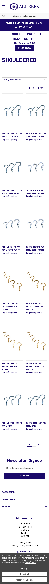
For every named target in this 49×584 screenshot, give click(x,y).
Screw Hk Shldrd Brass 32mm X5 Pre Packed (35, 307)
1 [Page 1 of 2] (29, 88)
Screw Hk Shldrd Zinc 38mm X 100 (12, 424)
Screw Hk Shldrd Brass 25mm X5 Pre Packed (11, 366)
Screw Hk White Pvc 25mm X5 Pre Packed (35, 248)
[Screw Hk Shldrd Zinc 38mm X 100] (12, 401)
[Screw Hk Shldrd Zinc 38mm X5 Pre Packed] (12, 112)
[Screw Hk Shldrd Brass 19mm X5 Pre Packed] (37, 342)
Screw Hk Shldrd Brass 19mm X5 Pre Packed (35, 366)
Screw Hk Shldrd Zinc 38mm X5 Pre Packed (12, 135)
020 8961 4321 (26, 551)
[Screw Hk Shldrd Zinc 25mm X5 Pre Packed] (12, 169)
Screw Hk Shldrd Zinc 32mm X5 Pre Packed (36, 135)
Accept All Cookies (24, 579)
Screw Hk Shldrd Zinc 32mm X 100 (36, 424)
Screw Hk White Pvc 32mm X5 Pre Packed (11, 248)
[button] (24, 48)
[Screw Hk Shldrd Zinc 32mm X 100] (37, 401)
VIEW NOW (24, 48)
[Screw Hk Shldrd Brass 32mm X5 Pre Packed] (37, 282)
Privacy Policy (30, 562)
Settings (24, 568)
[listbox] (28, 80)
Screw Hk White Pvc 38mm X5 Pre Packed (35, 192)
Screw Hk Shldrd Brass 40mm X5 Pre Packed (11, 307)
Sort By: (6, 80)
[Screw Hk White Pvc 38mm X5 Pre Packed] (37, 169)
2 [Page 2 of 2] (33, 88)
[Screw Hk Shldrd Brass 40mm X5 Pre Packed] (12, 282)
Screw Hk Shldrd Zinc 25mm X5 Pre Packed (12, 192)
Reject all (24, 574)
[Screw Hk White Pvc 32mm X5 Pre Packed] (12, 225)
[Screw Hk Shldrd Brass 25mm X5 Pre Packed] (12, 342)
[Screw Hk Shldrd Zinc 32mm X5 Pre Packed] (37, 112)
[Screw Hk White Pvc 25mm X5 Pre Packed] (37, 225)
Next (42, 88)
